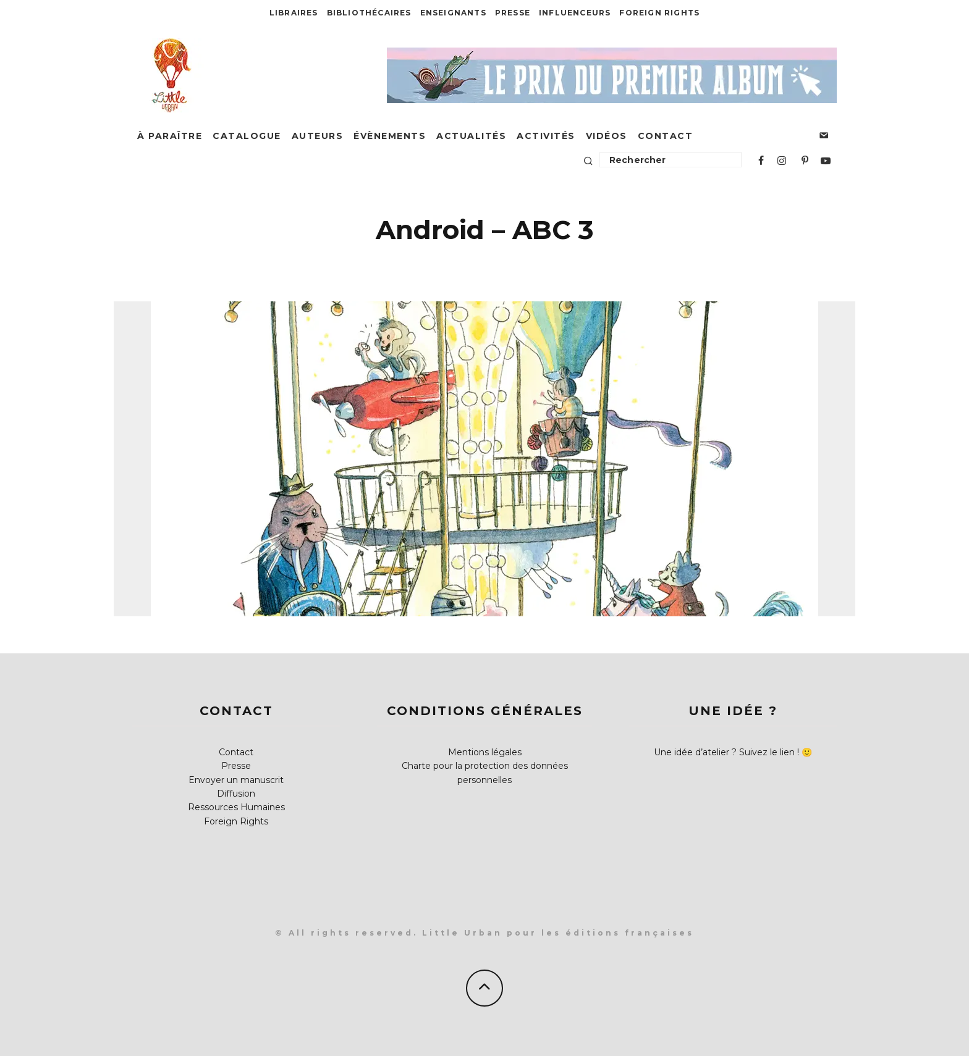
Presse (512, 12)
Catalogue (247, 135)
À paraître (169, 135)
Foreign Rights (659, 12)
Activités (546, 135)
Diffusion (236, 793)
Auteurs (318, 135)
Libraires (293, 12)
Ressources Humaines (236, 807)
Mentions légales (485, 752)
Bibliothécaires (369, 12)
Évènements (389, 135)
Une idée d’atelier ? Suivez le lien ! (726, 752)
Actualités (471, 135)
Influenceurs (575, 12)
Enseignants (453, 12)
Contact (665, 135)
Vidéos (606, 135)
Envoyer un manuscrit (236, 780)
